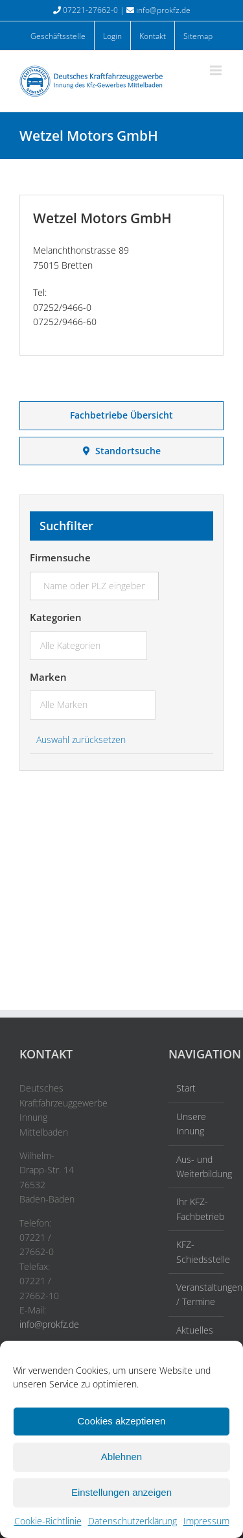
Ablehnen (121, 1456)
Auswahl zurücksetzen (81, 739)
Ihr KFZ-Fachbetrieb (196, 1208)
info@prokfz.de (163, 10)
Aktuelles (194, 1330)
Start (186, 1088)
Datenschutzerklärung (132, 1521)
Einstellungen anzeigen (121, 1492)
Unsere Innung (191, 1123)
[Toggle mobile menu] (217, 70)
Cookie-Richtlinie (48, 1521)
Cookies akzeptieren (122, 1420)
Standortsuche (122, 451)
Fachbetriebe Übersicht (121, 415)
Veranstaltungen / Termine (196, 1294)
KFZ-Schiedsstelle (196, 1251)
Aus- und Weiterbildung (196, 1166)
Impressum (206, 1521)
